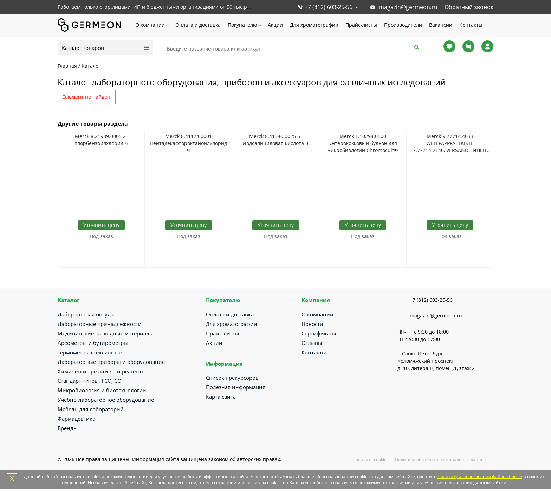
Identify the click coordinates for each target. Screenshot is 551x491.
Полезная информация (235, 387)
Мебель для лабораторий (91, 409)
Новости (312, 323)
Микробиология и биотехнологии (102, 390)
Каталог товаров (83, 47)
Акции (275, 24)
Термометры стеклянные (90, 352)
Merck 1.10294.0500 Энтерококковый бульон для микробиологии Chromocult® (362, 143)
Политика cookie (369, 460)
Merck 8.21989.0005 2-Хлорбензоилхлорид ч (101, 139)
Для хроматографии (314, 24)
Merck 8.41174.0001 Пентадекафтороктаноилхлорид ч (188, 143)
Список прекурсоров (232, 377)
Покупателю (242, 24)
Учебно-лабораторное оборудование (106, 399)
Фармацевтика (76, 418)
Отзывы (312, 342)
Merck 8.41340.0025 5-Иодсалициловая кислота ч (275, 139)
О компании (150, 24)
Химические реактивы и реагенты (102, 371)
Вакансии (440, 24)
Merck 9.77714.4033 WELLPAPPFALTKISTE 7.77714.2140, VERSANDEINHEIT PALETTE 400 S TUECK (450, 143)
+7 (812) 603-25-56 (328, 7)
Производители (403, 24)
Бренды (68, 428)
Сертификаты (319, 333)
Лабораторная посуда (86, 314)
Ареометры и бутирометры (93, 342)
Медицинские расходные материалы (106, 333)
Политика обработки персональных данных (440, 460)
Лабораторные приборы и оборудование (111, 361)
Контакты (470, 24)
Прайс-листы (361, 24)
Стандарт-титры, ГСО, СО (90, 380)
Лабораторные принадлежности (100, 323)
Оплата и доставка (198, 24)
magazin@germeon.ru (408, 7)
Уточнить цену (101, 225)
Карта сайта (221, 396)
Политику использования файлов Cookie (479, 476)
